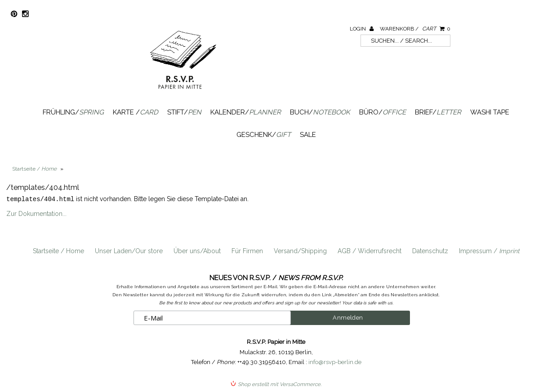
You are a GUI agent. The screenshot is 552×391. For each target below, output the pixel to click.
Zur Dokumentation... (36, 213)
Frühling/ (73, 112)
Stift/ (184, 112)
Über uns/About (197, 250)
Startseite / (34, 169)
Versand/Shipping (300, 250)
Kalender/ (245, 112)
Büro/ (382, 112)
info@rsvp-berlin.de (334, 361)
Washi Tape (489, 112)
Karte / (135, 112)
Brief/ (438, 112)
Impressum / (489, 250)
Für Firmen (247, 250)
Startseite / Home (58, 250)
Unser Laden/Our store (129, 250)
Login (362, 29)
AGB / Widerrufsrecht (369, 250)
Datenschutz (430, 250)
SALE (308, 135)
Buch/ (320, 112)
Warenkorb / (415, 29)
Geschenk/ (263, 135)
